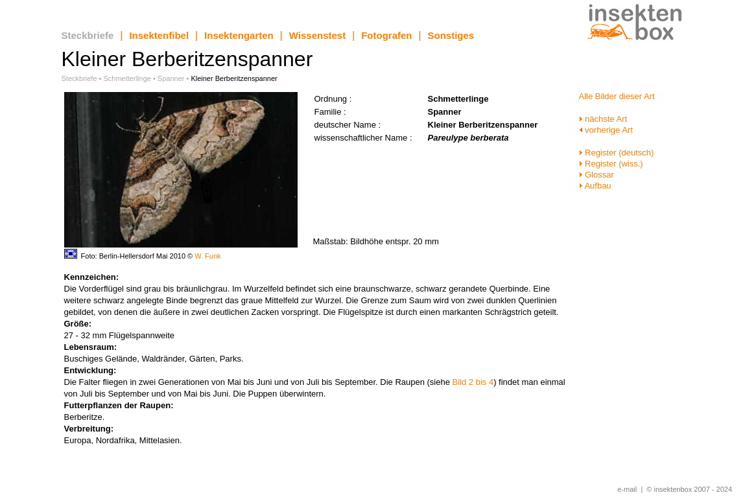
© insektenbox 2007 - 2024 (689, 489)
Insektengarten (239, 35)
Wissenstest (317, 35)
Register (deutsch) (616, 152)
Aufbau (595, 186)
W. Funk (207, 256)
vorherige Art (606, 130)
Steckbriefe (88, 35)
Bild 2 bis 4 (473, 382)
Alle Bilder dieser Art (617, 96)
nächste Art (603, 119)
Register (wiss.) (611, 163)
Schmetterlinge (127, 78)
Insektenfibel (159, 35)
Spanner (171, 78)
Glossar (596, 174)
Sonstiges (451, 35)
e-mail (627, 489)
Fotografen (386, 35)
